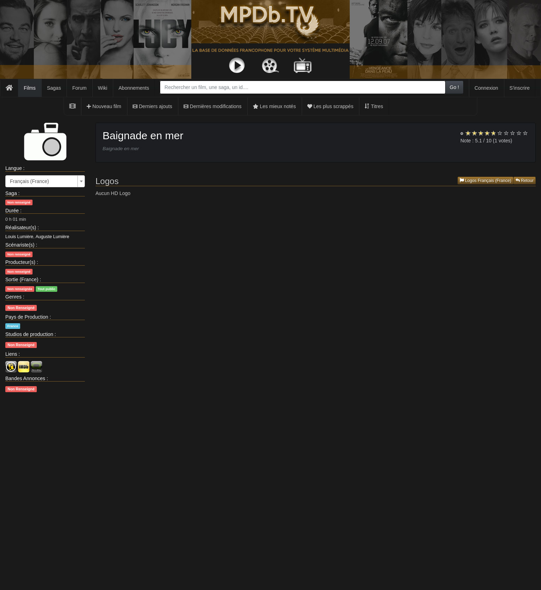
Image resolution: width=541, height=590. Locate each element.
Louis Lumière (19, 236)
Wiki (102, 88)
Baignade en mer (143, 135)
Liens (11, 354)
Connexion (486, 88)
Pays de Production (26, 317)
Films (29, 88)
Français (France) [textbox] (29, 181)
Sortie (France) (21, 279)
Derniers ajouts (152, 106)
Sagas (54, 88)
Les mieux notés (274, 106)
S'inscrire (520, 88)
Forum (79, 88)
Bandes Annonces (25, 378)
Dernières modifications (213, 106)
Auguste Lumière (52, 236)
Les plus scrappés (330, 106)
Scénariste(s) (19, 245)
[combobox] (302, 87)
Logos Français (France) (485, 180)
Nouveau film (104, 106)
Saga (11, 193)
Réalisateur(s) (20, 227)
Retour (525, 180)
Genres (13, 297)
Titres (374, 106)
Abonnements (133, 88)
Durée (12, 210)
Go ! (454, 87)
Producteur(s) (20, 262)
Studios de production (29, 334)
